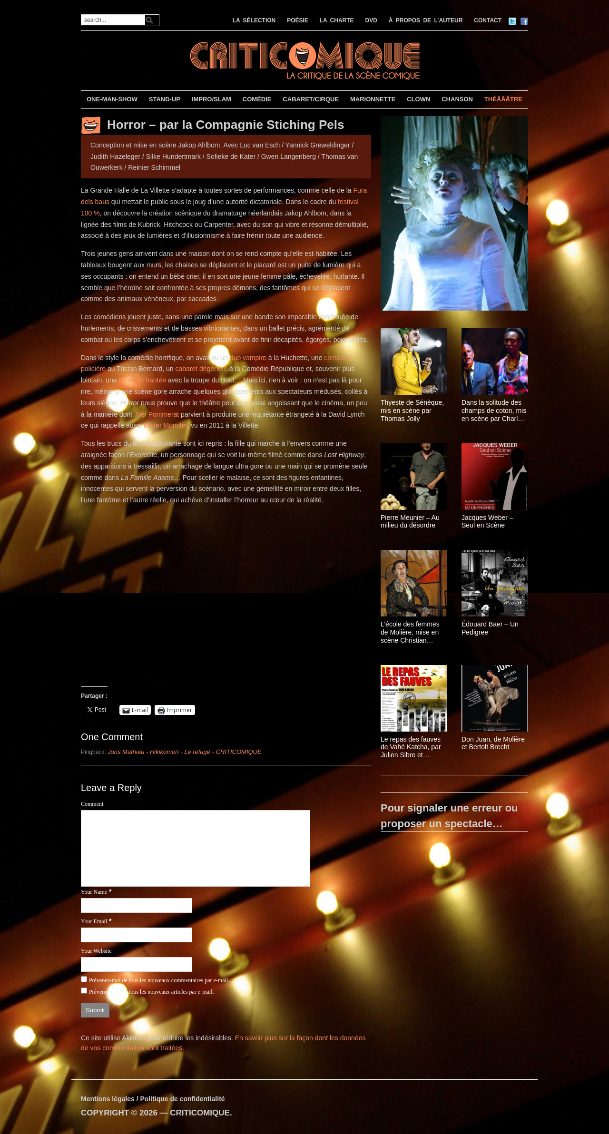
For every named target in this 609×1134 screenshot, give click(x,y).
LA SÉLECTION (254, 20)
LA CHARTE (337, 20)
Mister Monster (165, 425)
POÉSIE (297, 20)
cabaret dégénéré (201, 368)
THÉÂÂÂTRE (503, 99)
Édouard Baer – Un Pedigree (490, 628)
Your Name (94, 892)
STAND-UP (164, 99)
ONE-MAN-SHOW (112, 99)
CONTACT (487, 20)
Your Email (94, 921)
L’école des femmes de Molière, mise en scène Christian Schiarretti (410, 632)
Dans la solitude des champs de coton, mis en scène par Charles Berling (494, 410)
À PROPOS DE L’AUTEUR (426, 20)
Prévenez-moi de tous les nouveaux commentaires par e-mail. (159, 980)
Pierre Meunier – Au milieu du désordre (410, 521)
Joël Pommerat (156, 414)
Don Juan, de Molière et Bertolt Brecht (493, 743)
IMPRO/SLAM (211, 99)
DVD (371, 20)
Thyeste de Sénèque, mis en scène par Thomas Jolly (412, 410)
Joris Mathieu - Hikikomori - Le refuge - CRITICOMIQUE (185, 751)
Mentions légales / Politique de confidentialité (153, 1099)
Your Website (96, 951)
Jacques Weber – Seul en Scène (487, 521)
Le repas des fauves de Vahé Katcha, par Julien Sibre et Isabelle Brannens (411, 747)
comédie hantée (142, 380)
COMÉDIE (257, 99)
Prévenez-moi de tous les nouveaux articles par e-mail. (151, 991)
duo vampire (248, 358)
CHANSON (457, 99)
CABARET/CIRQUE (311, 99)
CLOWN (418, 99)
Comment (92, 804)
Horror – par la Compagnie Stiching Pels (225, 124)
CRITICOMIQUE (200, 1112)
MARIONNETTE (372, 99)
